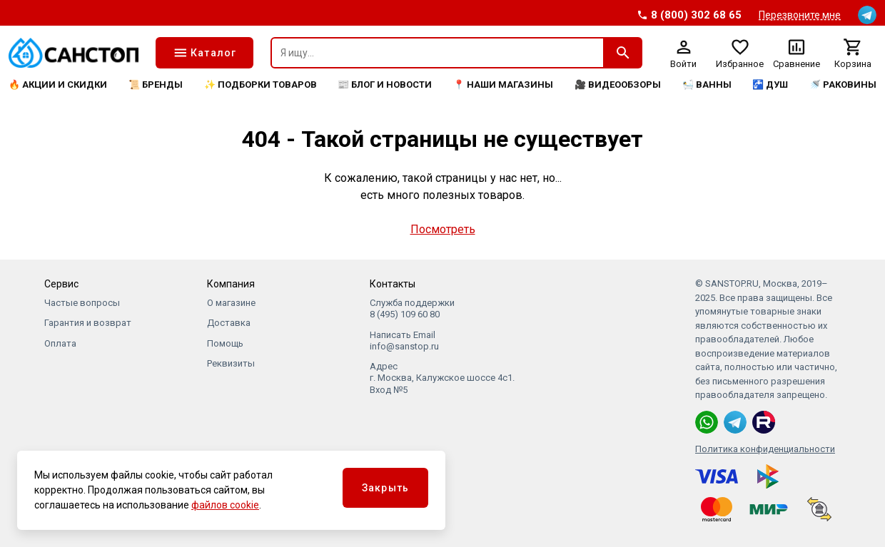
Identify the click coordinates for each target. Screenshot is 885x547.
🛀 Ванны (707, 84)
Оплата (60, 343)
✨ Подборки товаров (260, 84)
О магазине (231, 302)
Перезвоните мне (800, 15)
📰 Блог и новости (385, 84)
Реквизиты (231, 363)
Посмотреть (442, 229)
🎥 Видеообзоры (618, 84)
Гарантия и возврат (87, 322)
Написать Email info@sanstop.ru (404, 340)
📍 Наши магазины (503, 84)
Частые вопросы (82, 302)
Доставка (229, 322)
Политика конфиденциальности (765, 449)
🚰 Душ (770, 84)
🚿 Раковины (842, 84)
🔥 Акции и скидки (58, 84)
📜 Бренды (155, 84)
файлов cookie (225, 505)
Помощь (225, 343)
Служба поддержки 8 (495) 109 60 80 (412, 308)
